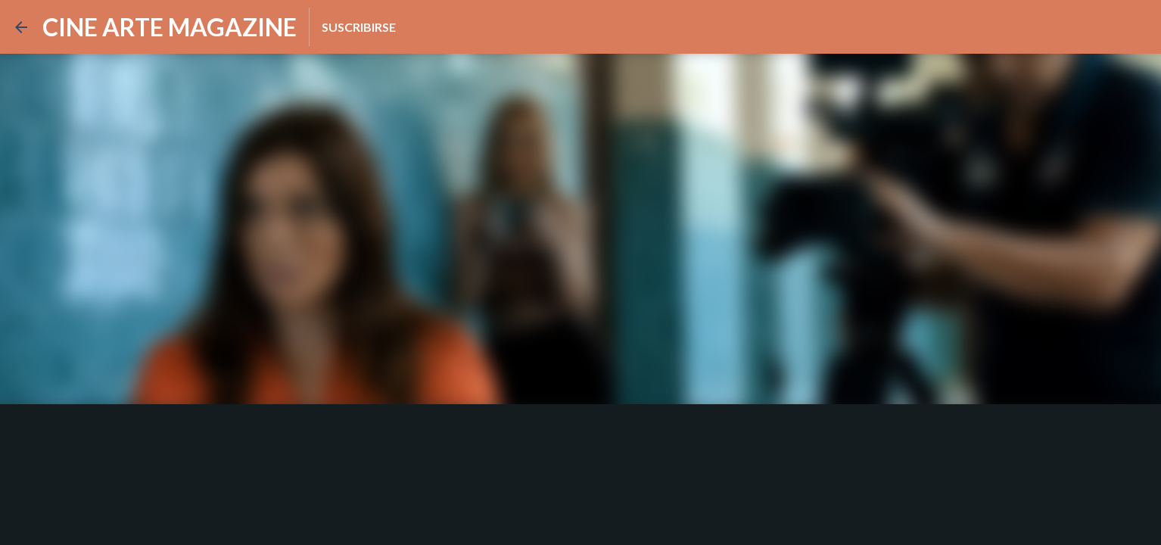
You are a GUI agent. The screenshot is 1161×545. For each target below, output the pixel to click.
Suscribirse (359, 27)
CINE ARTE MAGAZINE (169, 27)
